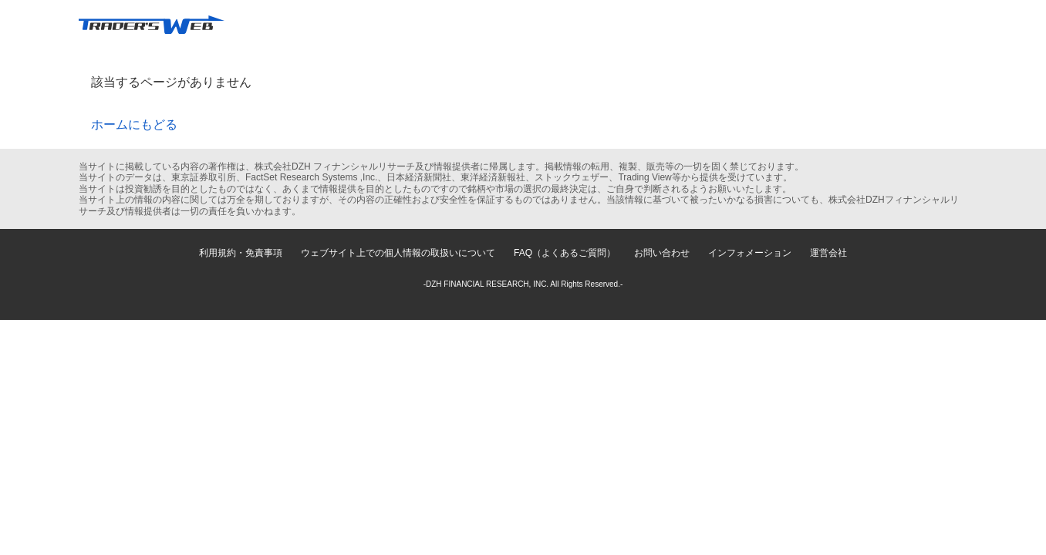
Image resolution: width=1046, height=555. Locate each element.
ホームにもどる (134, 124)
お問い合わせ (662, 252)
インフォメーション (749, 252)
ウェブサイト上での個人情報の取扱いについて (398, 252)
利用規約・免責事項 (240, 252)
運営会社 (828, 252)
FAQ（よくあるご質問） (565, 252)
